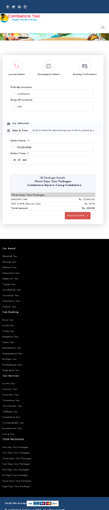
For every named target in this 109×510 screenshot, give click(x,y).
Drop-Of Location (21, 99)
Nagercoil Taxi (10, 278)
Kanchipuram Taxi (12, 428)
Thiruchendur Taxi (12, 405)
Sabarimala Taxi (11, 273)
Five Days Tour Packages (15, 469)
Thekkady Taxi (10, 411)
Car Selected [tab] (17, 123)
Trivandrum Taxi (11, 400)
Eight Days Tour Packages (16, 486)
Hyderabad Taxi (10, 370)
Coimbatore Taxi (11, 417)
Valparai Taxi (9, 267)
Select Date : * (20, 140)
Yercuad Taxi (9, 261)
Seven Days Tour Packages (16, 480)
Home (60, 35)
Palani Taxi (8, 342)
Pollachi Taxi (9, 306)
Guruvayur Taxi (10, 394)
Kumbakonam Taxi (12, 364)
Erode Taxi (8, 325)
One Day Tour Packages (15, 447)
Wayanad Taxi (9, 256)
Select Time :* (20, 153)
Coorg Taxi (8, 434)
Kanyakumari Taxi (11, 347)
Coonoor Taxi (9, 389)
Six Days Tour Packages (15, 475)
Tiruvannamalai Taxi (13, 422)
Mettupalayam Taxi (12, 353)
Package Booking (82, 35)
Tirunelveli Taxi (10, 295)
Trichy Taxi (8, 331)
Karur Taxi (7, 319)
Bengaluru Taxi (10, 336)
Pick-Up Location (21, 87)
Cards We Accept (16, 503)
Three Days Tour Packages (16, 458)
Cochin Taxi (8, 383)
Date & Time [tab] (17, 131)
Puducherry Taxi (11, 301)
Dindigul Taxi (9, 359)
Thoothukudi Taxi (11, 289)
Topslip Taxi (9, 284)
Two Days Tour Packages (16, 452)
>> (68, 35)
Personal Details (77, 215)
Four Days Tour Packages (16, 463)
